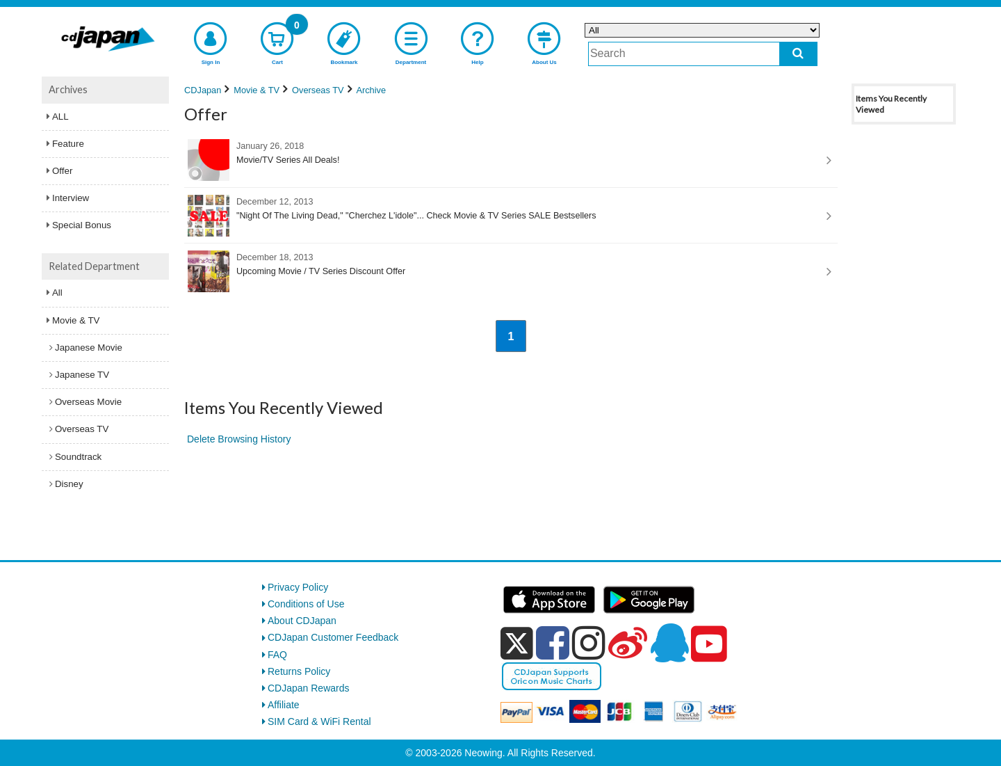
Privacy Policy (298, 587)
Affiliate (284, 704)
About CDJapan (302, 620)
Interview (70, 198)
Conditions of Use (306, 603)
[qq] (669, 642)
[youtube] (709, 644)
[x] (516, 643)
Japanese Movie (88, 347)
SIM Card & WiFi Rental (319, 721)
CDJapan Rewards (309, 688)
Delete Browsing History (239, 439)
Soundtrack (78, 457)
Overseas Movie (88, 402)
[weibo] (627, 642)
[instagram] (588, 642)
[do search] (798, 54)
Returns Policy (299, 671)
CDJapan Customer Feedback (333, 637)
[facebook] (552, 642)
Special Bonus (81, 225)
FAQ (277, 654)
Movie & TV (75, 320)
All (57, 292)
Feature (68, 143)
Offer (62, 171)
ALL (60, 116)
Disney (69, 484)
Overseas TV (81, 429)
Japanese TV (82, 374)
